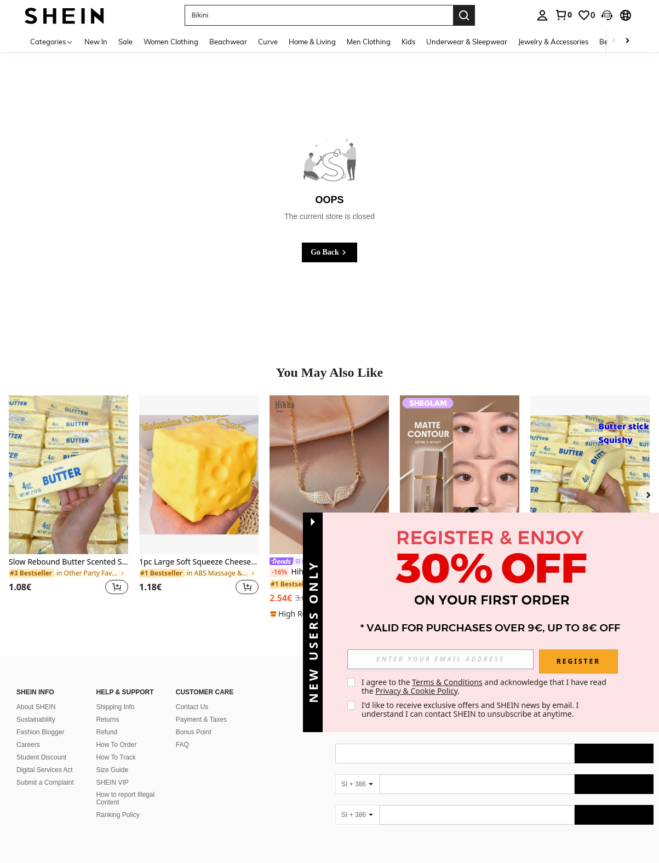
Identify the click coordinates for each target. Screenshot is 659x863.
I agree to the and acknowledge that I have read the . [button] (485, 686)
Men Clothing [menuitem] (369, 41)
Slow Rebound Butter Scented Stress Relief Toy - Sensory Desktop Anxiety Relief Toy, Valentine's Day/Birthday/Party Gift (68, 562)
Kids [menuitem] (408, 41)
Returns (107, 719)
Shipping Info (115, 707)
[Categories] (52, 41)
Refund (106, 732)
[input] (440, 659)
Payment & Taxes (201, 719)
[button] (319, 15)
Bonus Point (193, 732)
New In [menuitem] (95, 41)
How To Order (116, 745)
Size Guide (112, 770)
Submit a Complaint (45, 782)
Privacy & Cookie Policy (416, 691)
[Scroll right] (627, 41)
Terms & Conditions (447, 682)
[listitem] (68, 501)
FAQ (182, 745)
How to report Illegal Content (125, 798)
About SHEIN (35, 707)
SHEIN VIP (112, 782)
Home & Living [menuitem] (312, 41)
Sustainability (35, 719)
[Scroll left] (614, 41)
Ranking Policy (117, 815)
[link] (563, 14)
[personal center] (542, 15)
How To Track (115, 757)
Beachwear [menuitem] (228, 41)
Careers (28, 745)
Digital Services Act (44, 770)
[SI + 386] (357, 784)
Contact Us (192, 707)
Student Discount (41, 757)
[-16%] (279, 572)
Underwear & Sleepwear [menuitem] (466, 41)
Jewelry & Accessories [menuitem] (553, 41)
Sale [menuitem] (125, 41)
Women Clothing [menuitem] (171, 41)
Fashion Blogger (40, 732)
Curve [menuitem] (268, 41)
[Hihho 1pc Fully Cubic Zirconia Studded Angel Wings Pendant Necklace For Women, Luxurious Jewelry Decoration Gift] (329, 474)
